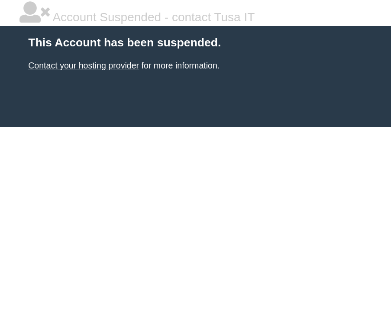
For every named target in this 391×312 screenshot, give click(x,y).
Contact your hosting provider (83, 65)
